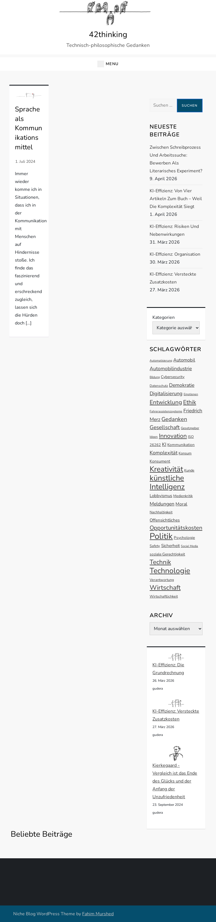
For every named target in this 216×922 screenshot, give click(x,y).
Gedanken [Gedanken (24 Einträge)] (174, 419)
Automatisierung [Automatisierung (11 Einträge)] (161, 360)
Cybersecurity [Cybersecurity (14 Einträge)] (172, 376)
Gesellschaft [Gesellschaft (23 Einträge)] (165, 427)
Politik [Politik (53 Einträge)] (161, 536)
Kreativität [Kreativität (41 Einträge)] (166, 469)
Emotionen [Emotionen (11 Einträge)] (191, 394)
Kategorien (163, 317)
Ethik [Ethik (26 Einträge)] (189, 402)
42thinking (108, 34)
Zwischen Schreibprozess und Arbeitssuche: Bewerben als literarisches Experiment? (176, 159)
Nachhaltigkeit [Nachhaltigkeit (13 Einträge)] (161, 512)
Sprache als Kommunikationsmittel (28, 128)
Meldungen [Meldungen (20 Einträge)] (162, 503)
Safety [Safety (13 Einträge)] (155, 545)
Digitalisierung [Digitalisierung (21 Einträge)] (166, 393)
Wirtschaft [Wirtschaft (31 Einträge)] (165, 587)
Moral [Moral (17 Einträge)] (181, 504)
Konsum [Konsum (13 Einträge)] (185, 453)
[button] (107, 64)
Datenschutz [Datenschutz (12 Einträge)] (159, 385)
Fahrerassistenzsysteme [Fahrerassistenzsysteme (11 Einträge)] (166, 411)
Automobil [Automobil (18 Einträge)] (184, 360)
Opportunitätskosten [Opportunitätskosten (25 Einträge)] (176, 528)
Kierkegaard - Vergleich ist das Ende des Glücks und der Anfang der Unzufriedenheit (174, 781)
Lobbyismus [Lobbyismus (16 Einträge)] (161, 495)
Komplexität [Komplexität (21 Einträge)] (163, 452)
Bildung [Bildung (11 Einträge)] (155, 377)
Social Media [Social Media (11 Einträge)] (189, 546)
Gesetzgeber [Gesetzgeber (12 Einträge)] (190, 428)
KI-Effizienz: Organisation (175, 254)
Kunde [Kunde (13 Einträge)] (189, 470)
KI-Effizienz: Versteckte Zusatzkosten (173, 278)
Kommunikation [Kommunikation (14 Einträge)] (181, 444)
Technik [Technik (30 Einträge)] (160, 562)
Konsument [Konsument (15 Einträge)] (160, 461)
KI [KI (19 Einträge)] (164, 444)
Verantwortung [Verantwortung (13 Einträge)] (162, 579)
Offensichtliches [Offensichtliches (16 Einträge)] (165, 520)
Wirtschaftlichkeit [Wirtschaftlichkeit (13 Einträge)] (164, 596)
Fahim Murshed (98, 914)
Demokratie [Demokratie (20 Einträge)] (181, 385)
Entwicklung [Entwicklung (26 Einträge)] (166, 402)
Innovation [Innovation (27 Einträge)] (173, 436)
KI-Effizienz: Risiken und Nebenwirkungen (174, 230)
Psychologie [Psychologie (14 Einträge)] (184, 537)
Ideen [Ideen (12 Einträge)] (154, 436)
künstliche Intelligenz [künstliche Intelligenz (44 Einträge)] (167, 482)
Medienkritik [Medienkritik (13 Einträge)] (183, 495)
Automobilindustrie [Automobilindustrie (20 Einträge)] (171, 368)
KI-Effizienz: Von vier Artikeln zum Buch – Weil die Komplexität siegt (176, 199)
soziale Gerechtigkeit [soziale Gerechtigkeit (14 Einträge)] (167, 554)
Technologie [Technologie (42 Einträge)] (170, 571)
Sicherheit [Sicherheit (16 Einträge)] (170, 545)
